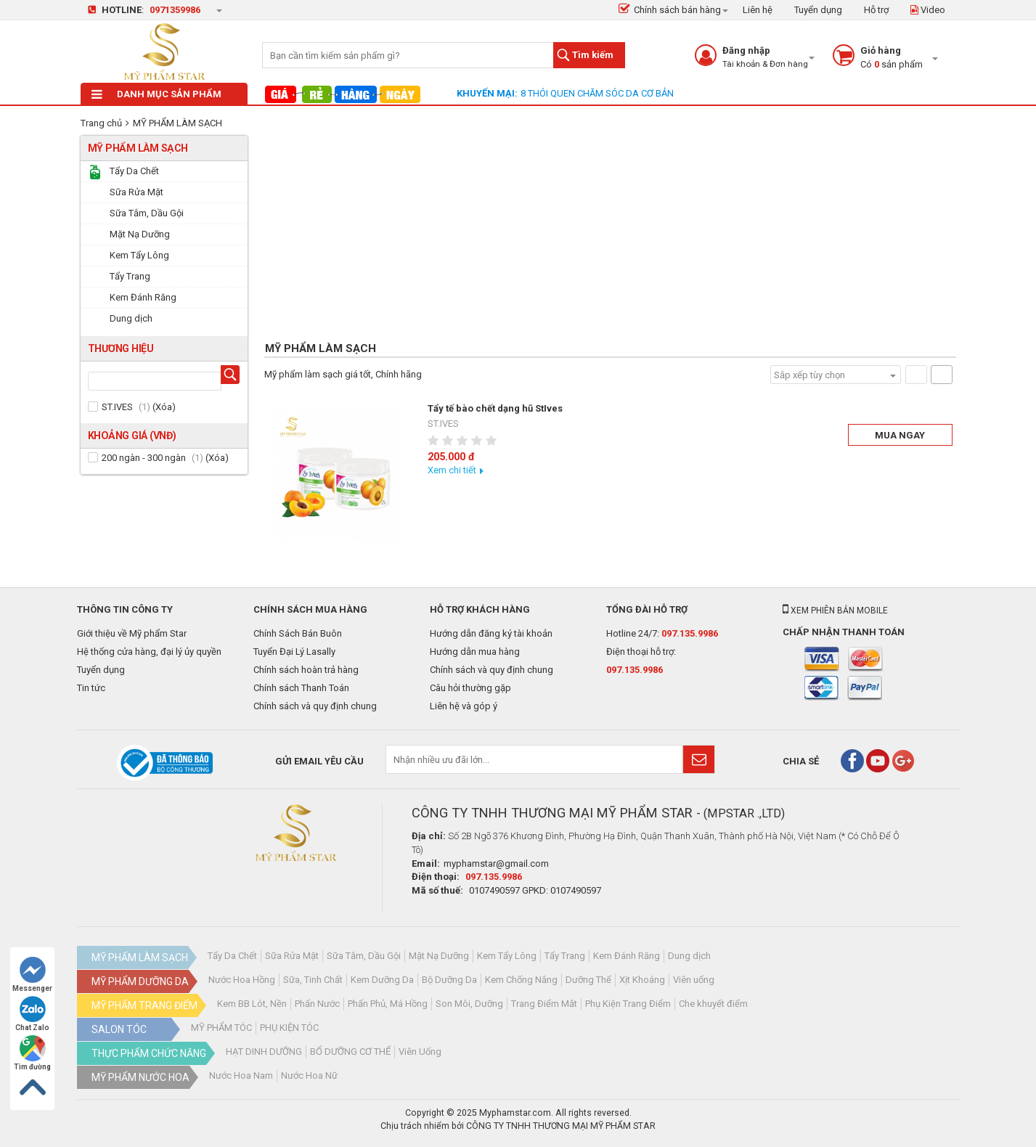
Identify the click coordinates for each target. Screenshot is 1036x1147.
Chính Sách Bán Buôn (297, 633)
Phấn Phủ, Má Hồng (388, 1003)
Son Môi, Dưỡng (469, 1003)
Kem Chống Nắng (521, 979)
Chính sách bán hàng (670, 9)
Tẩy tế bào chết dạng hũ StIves (495, 408)
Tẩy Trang (564, 955)
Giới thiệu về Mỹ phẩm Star (132, 633)
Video (927, 9)
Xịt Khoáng (642, 979)
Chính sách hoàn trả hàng (306, 669)
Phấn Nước (317, 1003)
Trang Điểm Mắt (544, 1003)
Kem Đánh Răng (626, 955)
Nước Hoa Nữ (309, 1075)
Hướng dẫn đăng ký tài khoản (491, 633)
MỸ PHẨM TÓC (221, 1027)
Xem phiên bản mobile (835, 610)
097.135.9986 (689, 633)
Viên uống (693, 979)
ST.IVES (117, 406)
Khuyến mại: (487, 93)
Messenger (32, 974)
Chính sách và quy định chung (315, 706)
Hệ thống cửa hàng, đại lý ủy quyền (149, 651)
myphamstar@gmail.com (496, 863)
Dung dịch (689, 955)
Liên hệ (757, 9)
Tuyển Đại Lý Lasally (294, 651)
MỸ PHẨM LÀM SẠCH (177, 123)
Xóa (163, 406)
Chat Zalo (32, 1014)
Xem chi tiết (452, 470)
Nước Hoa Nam (241, 1075)
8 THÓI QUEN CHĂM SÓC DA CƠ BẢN (597, 93)
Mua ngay (900, 435)
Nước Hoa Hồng (241, 979)
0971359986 (175, 9)
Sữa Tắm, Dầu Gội (364, 955)
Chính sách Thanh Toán (301, 687)
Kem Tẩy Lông (507, 955)
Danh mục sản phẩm (156, 94)
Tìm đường (32, 1053)
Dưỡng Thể (588, 979)
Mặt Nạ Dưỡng (439, 955)
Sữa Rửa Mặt (292, 955)
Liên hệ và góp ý (463, 706)
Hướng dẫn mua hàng (475, 651)
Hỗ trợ (876, 9)
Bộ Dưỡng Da (449, 979)
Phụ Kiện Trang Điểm (628, 1003)
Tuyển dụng (818, 9)
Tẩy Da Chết (232, 955)
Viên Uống (420, 1051)
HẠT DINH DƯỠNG (264, 1051)
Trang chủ (101, 123)
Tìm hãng (233, 376)
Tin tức (91, 687)
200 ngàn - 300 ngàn (144, 457)
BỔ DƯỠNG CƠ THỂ (350, 1051)
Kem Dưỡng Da (382, 979)
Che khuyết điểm (713, 1003)
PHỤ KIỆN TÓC (289, 1027)
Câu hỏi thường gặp (470, 687)
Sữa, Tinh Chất (313, 979)
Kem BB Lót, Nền (252, 1003)
